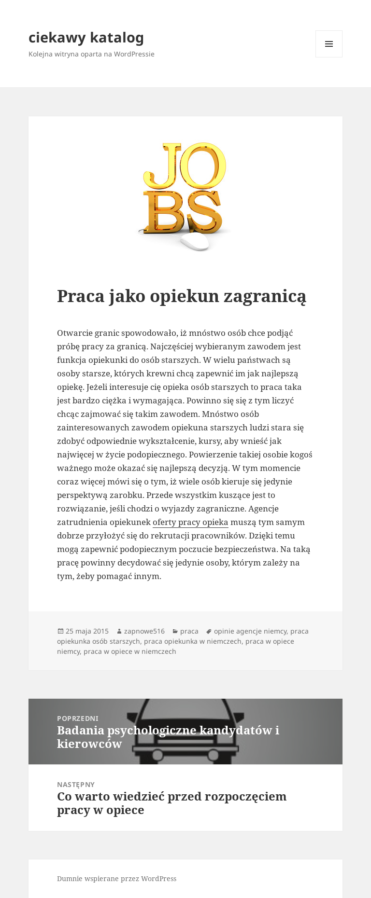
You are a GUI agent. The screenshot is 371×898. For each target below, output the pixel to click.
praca (189, 631)
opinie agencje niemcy (250, 631)
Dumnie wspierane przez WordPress (116, 878)
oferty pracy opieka (190, 521)
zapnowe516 (144, 631)
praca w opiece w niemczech (130, 651)
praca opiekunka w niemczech (193, 641)
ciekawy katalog (86, 37)
